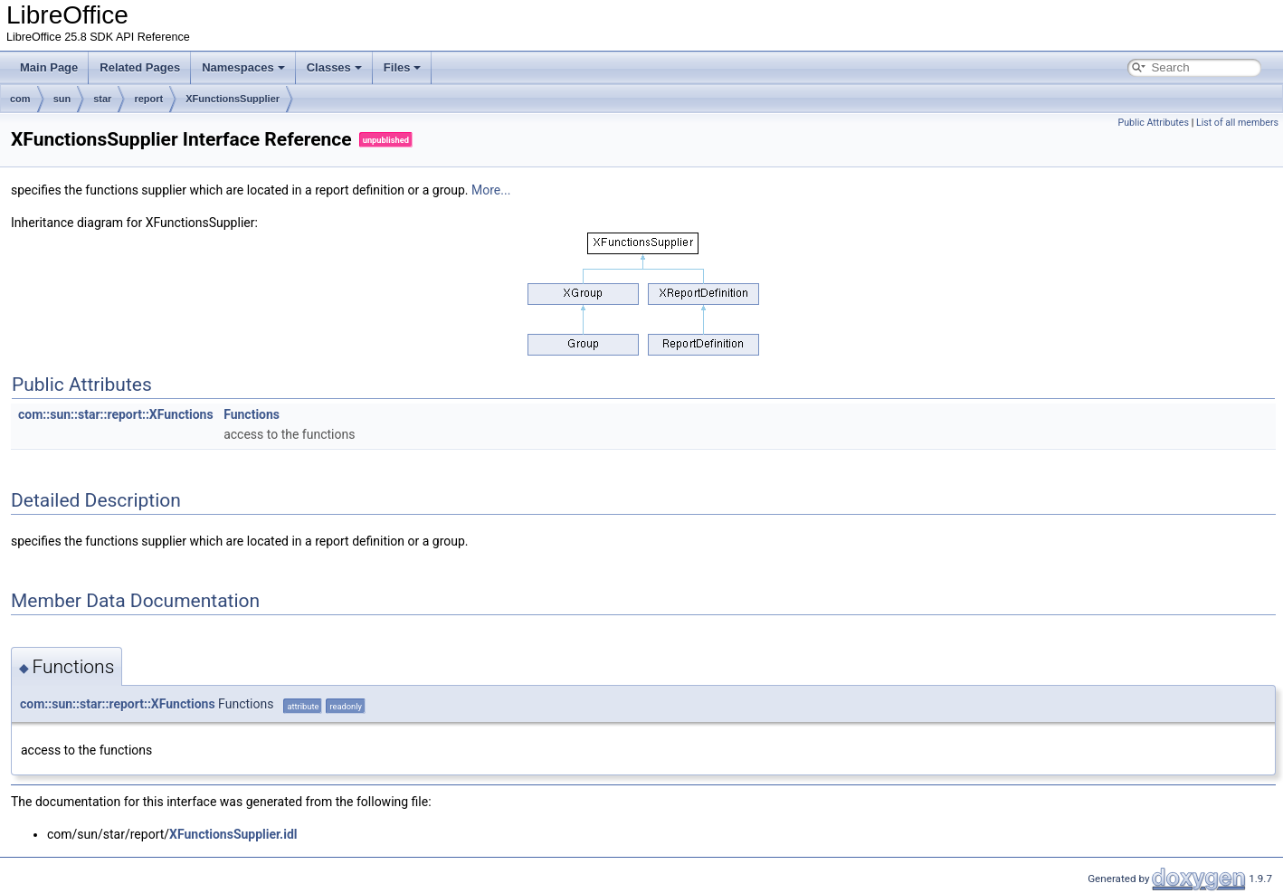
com (20, 98)
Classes (334, 67)
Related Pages (140, 67)
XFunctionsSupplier (232, 98)
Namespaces (243, 67)
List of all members (1237, 122)
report (148, 98)
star (102, 98)
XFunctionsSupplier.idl (233, 834)
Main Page (49, 67)
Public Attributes (1153, 122)
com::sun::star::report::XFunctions (116, 414)
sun (62, 98)
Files (403, 67)
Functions (251, 414)
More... (490, 190)
